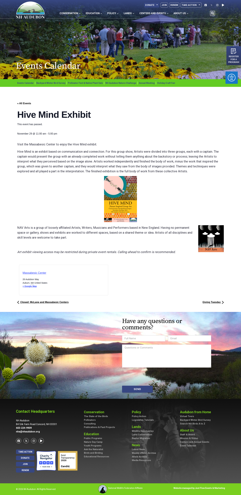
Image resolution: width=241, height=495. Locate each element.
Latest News (138, 450)
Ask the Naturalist (93, 449)
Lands (137, 427)
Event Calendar (188, 446)
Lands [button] (129, 13)
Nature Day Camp (93, 442)
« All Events (24, 103)
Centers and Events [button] (153, 13)
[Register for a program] (233, 51)
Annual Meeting (147, 83)
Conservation (95, 412)
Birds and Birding (93, 453)
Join (164, 5)
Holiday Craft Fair (166, 83)
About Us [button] (181, 13)
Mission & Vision (189, 438)
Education (92, 434)
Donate (151, 5)
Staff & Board (187, 435)
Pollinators (90, 420)
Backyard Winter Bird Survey (50, 83)
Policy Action (139, 416)
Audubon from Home (196, 412)
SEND (137, 389)
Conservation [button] (70, 13)
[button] (212, 13)
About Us (188, 431)
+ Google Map (30, 286)
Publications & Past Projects (99, 427)
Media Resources (141, 461)
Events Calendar (25, 83)
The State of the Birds (96, 416)
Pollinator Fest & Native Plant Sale (85, 83)
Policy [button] (113, 13)
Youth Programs (93, 446)
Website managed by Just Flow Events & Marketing (199, 488)
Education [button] (94, 13)
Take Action (191, 5)
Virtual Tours (187, 416)
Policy (137, 412)
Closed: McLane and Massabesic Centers (43, 302)
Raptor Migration (141, 438)
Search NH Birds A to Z (192, 424)
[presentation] (145, 377)
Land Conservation (142, 435)
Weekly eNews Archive (144, 453)
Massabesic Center (34, 272)
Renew (174, 5)
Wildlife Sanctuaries (143, 431)
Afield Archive (139, 457)
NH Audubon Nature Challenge (120, 83)
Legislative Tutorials (143, 420)
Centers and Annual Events (194, 442)
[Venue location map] (76, 281)
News (137, 445)
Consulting (90, 424)
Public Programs (93, 438)
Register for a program (233, 59)
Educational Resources (96, 457)
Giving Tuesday (213, 302)
